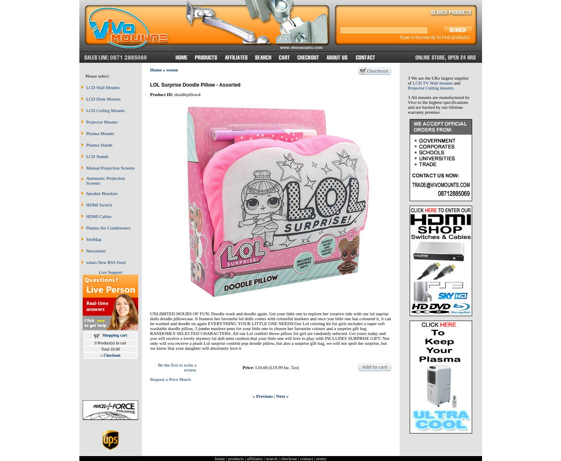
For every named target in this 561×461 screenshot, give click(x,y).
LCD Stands (97, 156)
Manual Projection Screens (110, 167)
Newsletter (96, 250)
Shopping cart (114, 335)
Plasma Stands (99, 144)
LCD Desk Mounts (103, 98)
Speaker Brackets (102, 193)
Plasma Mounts (100, 133)
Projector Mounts (102, 121)
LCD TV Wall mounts (432, 82)
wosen (172, 69)
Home (156, 69)
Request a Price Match (170, 379)
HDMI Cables (99, 216)
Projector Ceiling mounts (431, 87)
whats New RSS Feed (106, 262)
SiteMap (94, 239)
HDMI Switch (99, 204)
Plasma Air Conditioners (108, 227)
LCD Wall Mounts (103, 87)
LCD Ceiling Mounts (105, 110)
